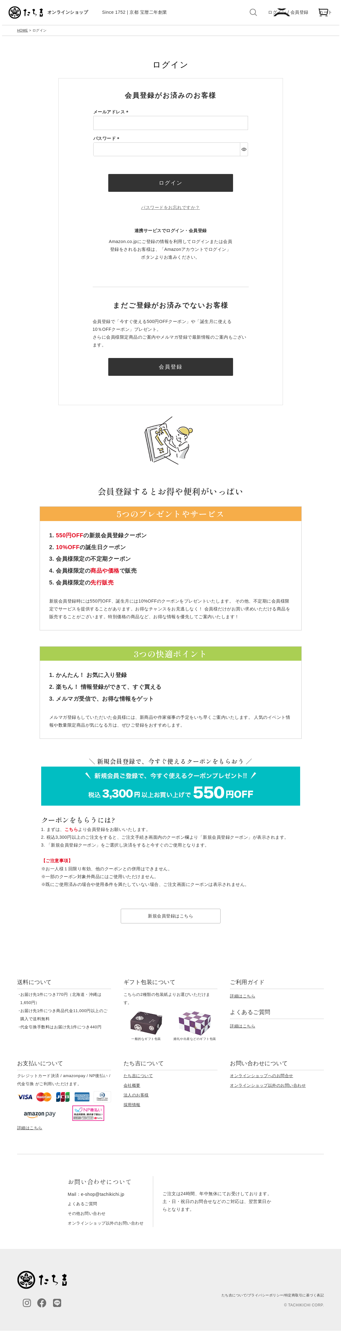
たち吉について (138, 1082)
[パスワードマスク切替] (244, 152)
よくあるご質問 (81, 1210)
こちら (71, 835)
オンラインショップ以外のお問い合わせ (268, 1092)
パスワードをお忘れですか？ (170, 212)
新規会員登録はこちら (170, 922)
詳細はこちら (242, 1003)
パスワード (107, 141)
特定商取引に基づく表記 (302, 1302)
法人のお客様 (136, 1102)
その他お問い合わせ (85, 1219)
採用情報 (132, 1111)
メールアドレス (112, 115)
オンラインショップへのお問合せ (261, 1082)
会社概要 (132, 1092)
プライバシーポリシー (260, 1302)
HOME (22, 34)
